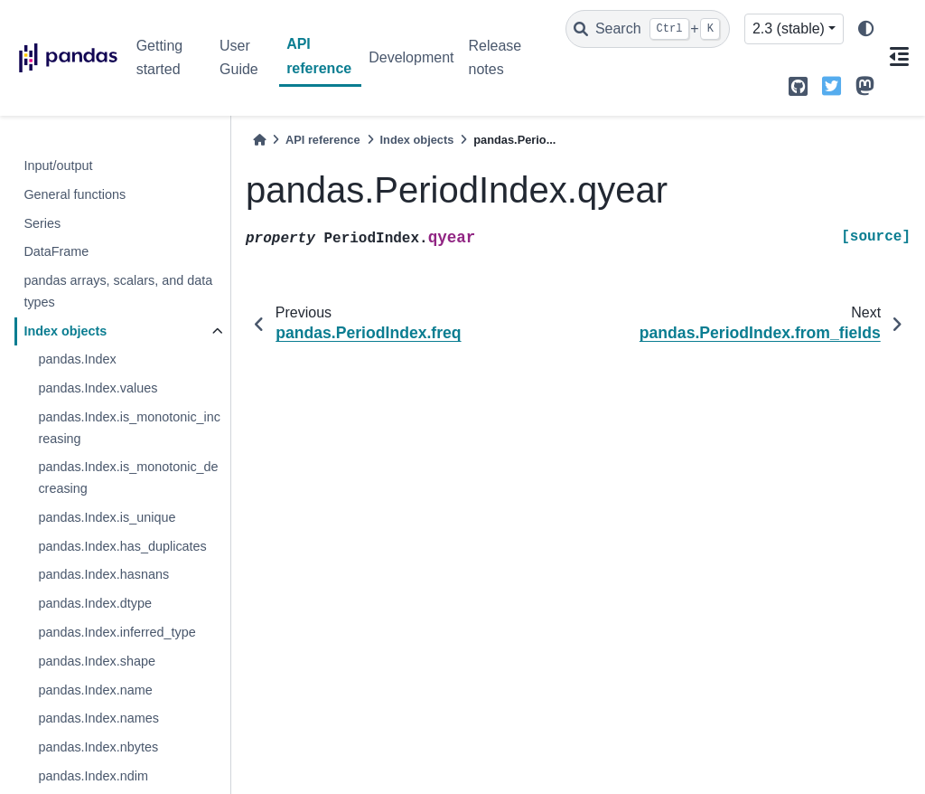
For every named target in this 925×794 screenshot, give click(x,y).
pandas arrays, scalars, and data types (117, 291)
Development (411, 57)
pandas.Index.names (98, 718)
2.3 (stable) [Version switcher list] (788, 28)
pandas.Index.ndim (93, 776)
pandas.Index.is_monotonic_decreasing (128, 477)
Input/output (57, 165)
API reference (318, 55)
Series (42, 223)
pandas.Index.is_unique (106, 517)
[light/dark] (866, 29)
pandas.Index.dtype (95, 603)
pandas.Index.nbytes (98, 747)
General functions (74, 194)
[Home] (259, 139)
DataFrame (56, 251)
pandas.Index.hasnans (103, 574)
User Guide (239, 57)
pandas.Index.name (95, 690)
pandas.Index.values (97, 388)
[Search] (647, 29)
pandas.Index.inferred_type (116, 632)
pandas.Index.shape (96, 661)
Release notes (494, 57)
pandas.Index (77, 359)
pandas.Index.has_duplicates (122, 546)
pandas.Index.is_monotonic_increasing (129, 428)
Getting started (159, 57)
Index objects (65, 331)
